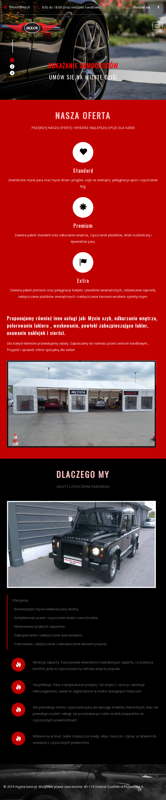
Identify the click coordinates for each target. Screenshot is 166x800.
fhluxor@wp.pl (19, 7)
